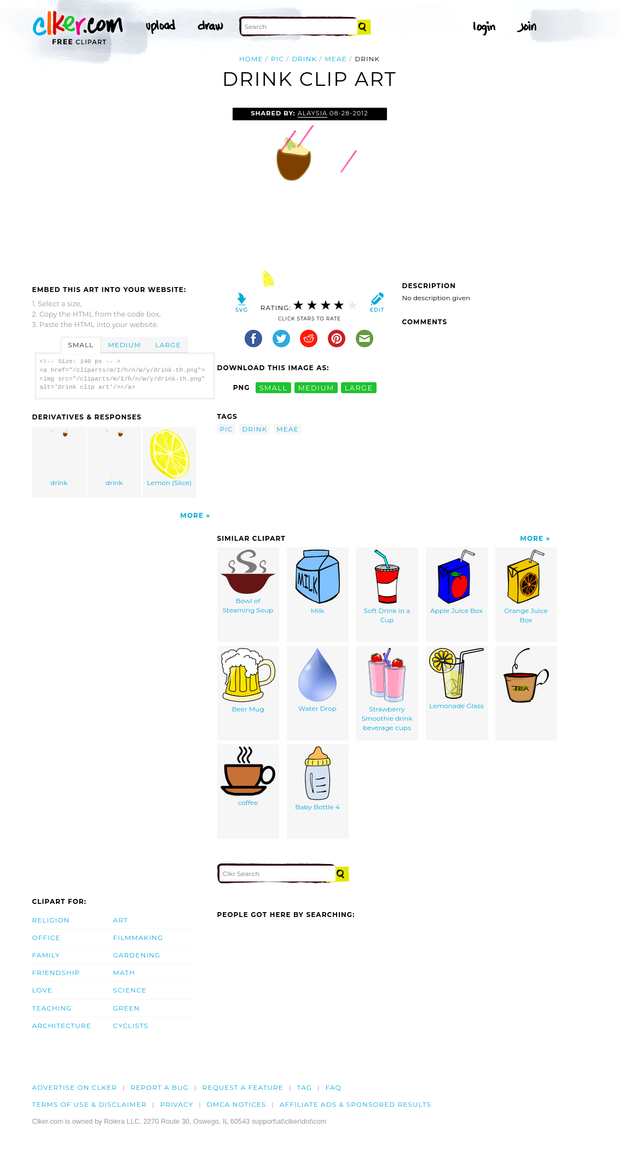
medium (316, 387)
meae (335, 59)
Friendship (56, 972)
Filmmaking (138, 937)
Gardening (137, 955)
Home (251, 59)
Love (42, 990)
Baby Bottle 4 (317, 778)
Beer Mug (248, 680)
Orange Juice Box (525, 587)
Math (124, 972)
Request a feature (243, 1087)
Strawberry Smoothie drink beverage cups (386, 689)
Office (46, 937)
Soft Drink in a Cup (387, 587)
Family (46, 955)
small (273, 387)
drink (304, 59)
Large (168, 345)
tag (304, 1087)
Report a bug (159, 1087)
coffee (248, 776)
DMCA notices (237, 1104)
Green (126, 1008)
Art (120, 920)
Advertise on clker (74, 1087)
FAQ (334, 1087)
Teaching (52, 1008)
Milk (318, 582)
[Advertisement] (124, 189)
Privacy (177, 1104)
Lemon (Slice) (169, 458)
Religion (51, 920)
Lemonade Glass (456, 679)
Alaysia (312, 113)
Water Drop (317, 680)
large (359, 387)
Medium (124, 345)
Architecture (61, 1025)
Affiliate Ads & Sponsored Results (355, 1104)
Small (81, 345)
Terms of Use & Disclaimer (89, 1104)
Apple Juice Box (456, 582)
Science (130, 990)
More (192, 515)
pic (277, 59)
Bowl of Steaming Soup (248, 582)
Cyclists (131, 1025)
